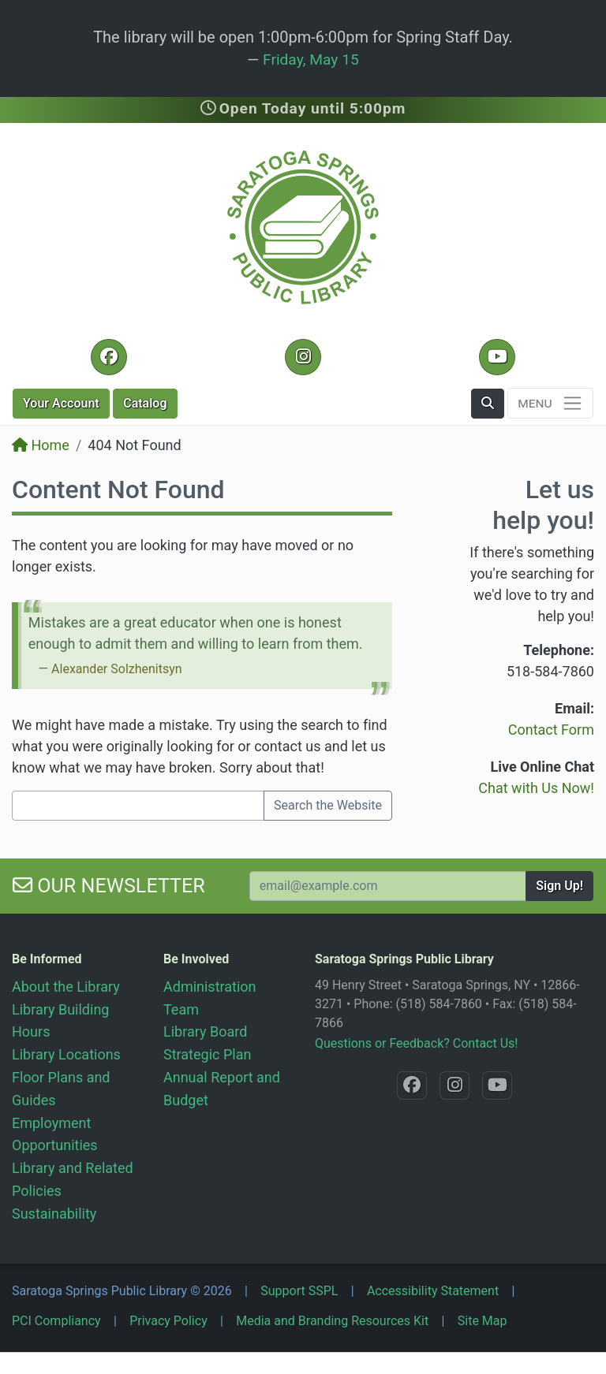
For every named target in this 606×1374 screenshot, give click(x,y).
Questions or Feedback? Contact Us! (416, 1043)
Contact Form (551, 729)
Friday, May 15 (311, 59)
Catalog (144, 403)
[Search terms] (138, 806)
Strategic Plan (207, 1054)
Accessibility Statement (433, 1290)
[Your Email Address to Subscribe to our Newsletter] (387, 886)
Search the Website (328, 805)
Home (40, 445)
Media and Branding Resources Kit (332, 1320)
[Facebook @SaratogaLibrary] (108, 357)
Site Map (482, 1320)
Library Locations (66, 1054)
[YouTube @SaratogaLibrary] (496, 357)
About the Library (66, 986)
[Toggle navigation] (550, 403)
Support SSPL (299, 1290)
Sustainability (54, 1213)
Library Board (205, 1031)
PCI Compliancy (56, 1320)
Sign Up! (559, 885)
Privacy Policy (168, 1320)
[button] (487, 404)
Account (61, 403)
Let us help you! (543, 504)
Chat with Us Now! (536, 788)
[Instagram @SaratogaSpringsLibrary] (302, 357)
